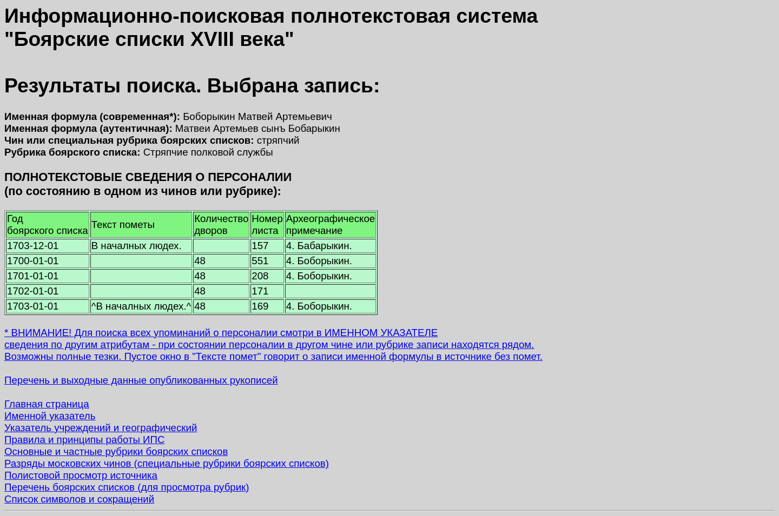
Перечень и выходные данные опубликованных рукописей (141, 380)
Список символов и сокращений (79, 499)
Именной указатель (49, 415)
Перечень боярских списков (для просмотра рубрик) (126, 487)
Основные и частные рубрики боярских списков (116, 451)
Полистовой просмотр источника (80, 475)
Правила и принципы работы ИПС (84, 439)
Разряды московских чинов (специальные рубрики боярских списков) (166, 463)
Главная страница (46, 404)
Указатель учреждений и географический (100, 427)
